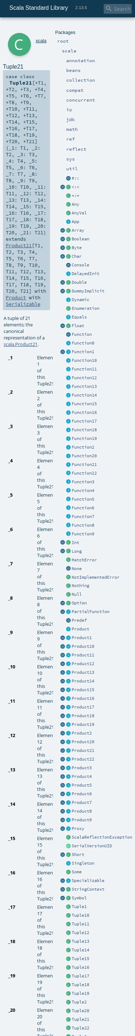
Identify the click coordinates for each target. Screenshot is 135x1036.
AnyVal (79, 212)
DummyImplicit (88, 291)
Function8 (83, 525)
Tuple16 (80, 967)
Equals (79, 317)
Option (79, 602)
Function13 (84, 386)
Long (77, 551)
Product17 (83, 707)
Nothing (80, 585)
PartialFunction (90, 611)
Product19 (83, 724)
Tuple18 (80, 984)
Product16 (83, 698)
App (75, 221)
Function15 (84, 403)
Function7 (83, 516)
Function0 (83, 343)
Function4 (83, 490)
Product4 (82, 776)
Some (77, 871)
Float (78, 325)
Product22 (83, 759)
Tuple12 (80, 932)
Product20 (83, 741)
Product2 (82, 733)
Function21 (84, 464)
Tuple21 (80, 1019)
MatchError (84, 559)
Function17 (84, 421)
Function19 (84, 438)
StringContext (88, 889)
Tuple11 (80, 923)
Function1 (83, 351)
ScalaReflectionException (102, 837)
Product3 (82, 767)
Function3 (83, 481)
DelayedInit (85, 273)
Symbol (79, 897)
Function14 (84, 395)
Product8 (82, 811)
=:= (75, 195)
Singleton (83, 863)
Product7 (82, 802)
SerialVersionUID (92, 845)
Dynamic (80, 299)
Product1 (82, 637)
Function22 (84, 473)
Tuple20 (80, 1010)
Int (75, 542)
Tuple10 (80, 915)
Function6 (83, 507)
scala (41, 40)
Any (75, 204)
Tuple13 (80, 941)
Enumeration (85, 308)
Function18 (84, 429)
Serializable (23, 304)
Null (77, 594)
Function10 (84, 360)
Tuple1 (79, 906)
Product (80, 629)
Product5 (82, 785)
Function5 (83, 499)
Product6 (82, 793)
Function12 (84, 377)
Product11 (83, 655)
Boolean (80, 238)
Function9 (83, 533)
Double (79, 282)
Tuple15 (80, 958)
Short (78, 854)
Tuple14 (80, 949)
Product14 (83, 681)
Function (82, 334)
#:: (75, 178)
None (77, 568)
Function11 (84, 369)
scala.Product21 (20, 344)
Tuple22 (80, 1028)
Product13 (83, 672)
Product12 (83, 663)
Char (77, 256)
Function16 (84, 412)
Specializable (88, 880)
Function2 (83, 447)
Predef (79, 620)
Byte (77, 247)
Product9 (82, 819)
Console (80, 264)
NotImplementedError (96, 577)
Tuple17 (80, 976)
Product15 (83, 689)
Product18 (83, 715)
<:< (75, 186)
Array (78, 230)
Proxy (78, 828)
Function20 (84, 455)
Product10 (83, 646)
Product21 (83, 750)
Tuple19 (80, 993)
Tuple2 (79, 1002)
